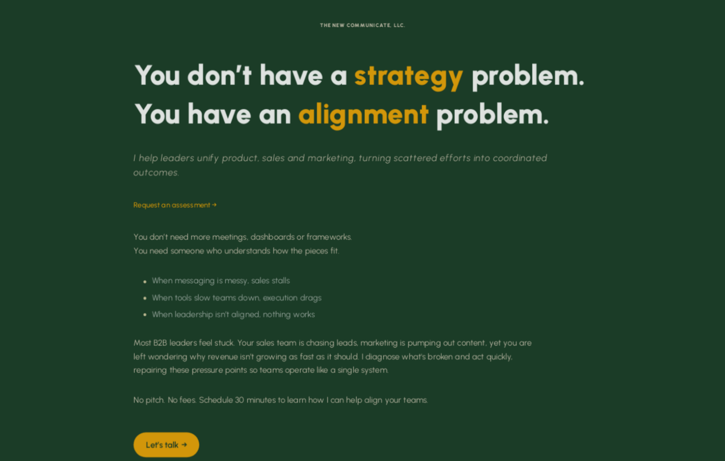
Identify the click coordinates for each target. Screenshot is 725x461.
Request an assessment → (175, 205)
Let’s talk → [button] (166, 445)
